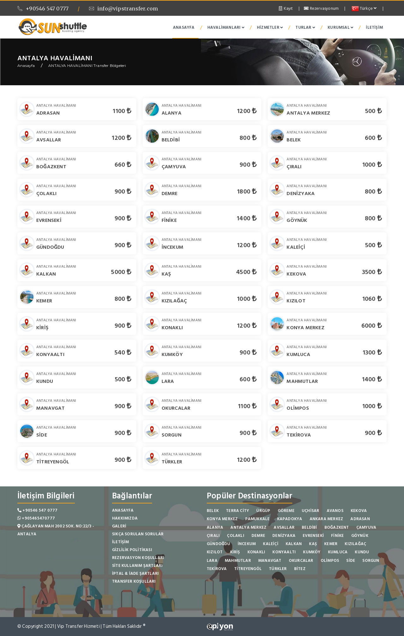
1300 (372, 353)
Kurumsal (340, 27)
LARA (168, 381)
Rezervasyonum (321, 8)
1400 (247, 218)
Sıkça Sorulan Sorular (137, 534)
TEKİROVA (299, 435)
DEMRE (170, 193)
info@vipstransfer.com (123, 8)
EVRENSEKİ (49, 220)
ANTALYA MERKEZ (308, 113)
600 (373, 138)
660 (123, 165)
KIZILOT (296, 301)
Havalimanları (225, 27)
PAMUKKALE (257, 518)
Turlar (305, 27)
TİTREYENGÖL (52, 462)
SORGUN (171, 435)
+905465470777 (36, 518)
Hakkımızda (125, 518)
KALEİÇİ (296, 247)
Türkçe (364, 8)
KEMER (44, 301)
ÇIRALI (294, 167)
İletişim (374, 27)
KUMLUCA (298, 354)
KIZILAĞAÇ (174, 301)
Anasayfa (184, 27)
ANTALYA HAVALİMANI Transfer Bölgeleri (87, 65)
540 (123, 353)
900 (248, 165)
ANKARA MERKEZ (326, 518)
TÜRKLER (172, 462)
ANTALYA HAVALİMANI (56, 106)
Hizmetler (270, 27)
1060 (372, 299)
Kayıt (285, 8)
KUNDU (44, 381)
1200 (247, 111)
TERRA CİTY (237, 510)
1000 (372, 165)
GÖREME (286, 510)
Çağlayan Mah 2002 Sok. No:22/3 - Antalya (55, 530)
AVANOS (335, 510)
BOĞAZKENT (51, 167)
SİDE (41, 435)
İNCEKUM (172, 247)
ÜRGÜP (263, 510)
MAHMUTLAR (302, 381)
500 (373, 111)
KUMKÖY (172, 354)
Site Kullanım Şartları (137, 565)
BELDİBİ (171, 140)
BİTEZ (300, 568)
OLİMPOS (298, 408)
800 (248, 138)
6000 (371, 326)
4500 (246, 272)
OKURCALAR (176, 408)
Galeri (119, 526)
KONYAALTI (50, 354)
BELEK (294, 140)
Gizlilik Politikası (132, 549)
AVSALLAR (48, 140)
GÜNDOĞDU (50, 247)
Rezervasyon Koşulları (138, 557)
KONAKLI (172, 328)
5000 (121, 272)
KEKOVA (296, 274)
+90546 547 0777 (42, 8)
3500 (372, 272)
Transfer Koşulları (134, 581)
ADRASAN (48, 113)
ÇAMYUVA (174, 167)
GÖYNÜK (297, 220)
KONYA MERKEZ (305, 328)
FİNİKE (169, 220)
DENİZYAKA (301, 193)
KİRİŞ (42, 328)
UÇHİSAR (310, 510)
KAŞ (166, 274)
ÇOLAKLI (46, 193)
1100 (122, 111)
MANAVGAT (50, 408)
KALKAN (46, 274)
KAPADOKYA (289, 518)
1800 (247, 192)
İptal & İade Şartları (135, 573)
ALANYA (171, 113)
